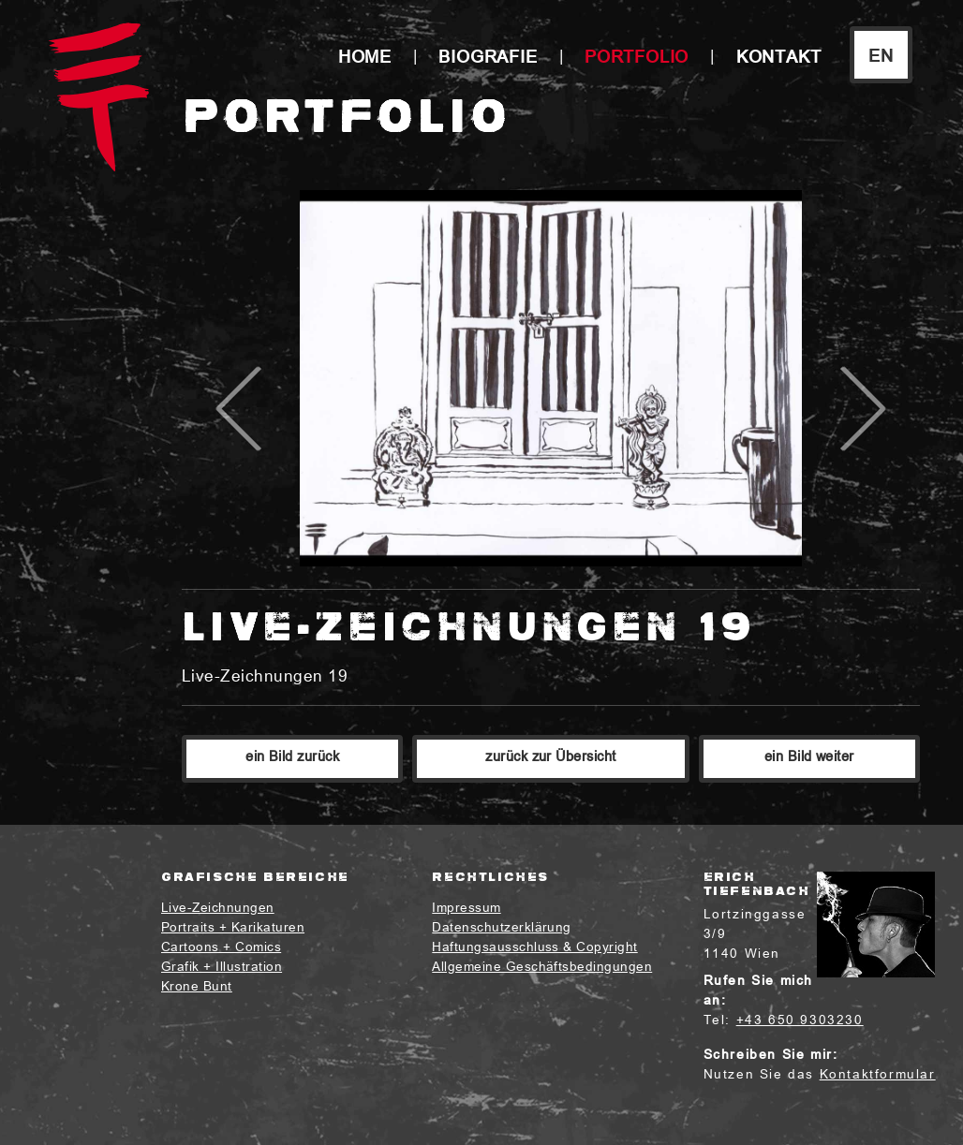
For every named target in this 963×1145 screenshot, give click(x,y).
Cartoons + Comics (221, 948)
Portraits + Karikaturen (232, 928)
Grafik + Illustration (221, 967)
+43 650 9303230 (800, 1021)
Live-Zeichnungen (217, 908)
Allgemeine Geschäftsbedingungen (542, 967)
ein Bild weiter (809, 758)
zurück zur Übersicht (550, 758)
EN (881, 57)
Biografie (487, 58)
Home (365, 58)
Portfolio (637, 58)
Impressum (466, 908)
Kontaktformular (878, 1075)
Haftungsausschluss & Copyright (534, 948)
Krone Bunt (196, 987)
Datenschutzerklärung (501, 928)
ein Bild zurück (292, 758)
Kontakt (779, 58)
